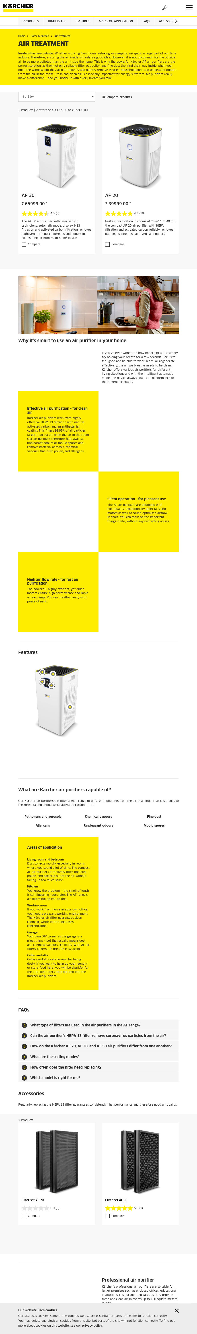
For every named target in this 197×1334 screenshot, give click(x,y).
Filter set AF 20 (33, 1188)
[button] (176, 21)
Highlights (56, 21)
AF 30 (28, 195)
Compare (34, 244)
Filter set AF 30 (116, 1188)
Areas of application (116, 21)
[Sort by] (56, 97)
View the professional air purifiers (126, 1297)
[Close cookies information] (177, 1311)
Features (82, 21)
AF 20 (111, 195)
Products (31, 21)
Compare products (117, 97)
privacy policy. (92, 1325)
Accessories (168, 21)
